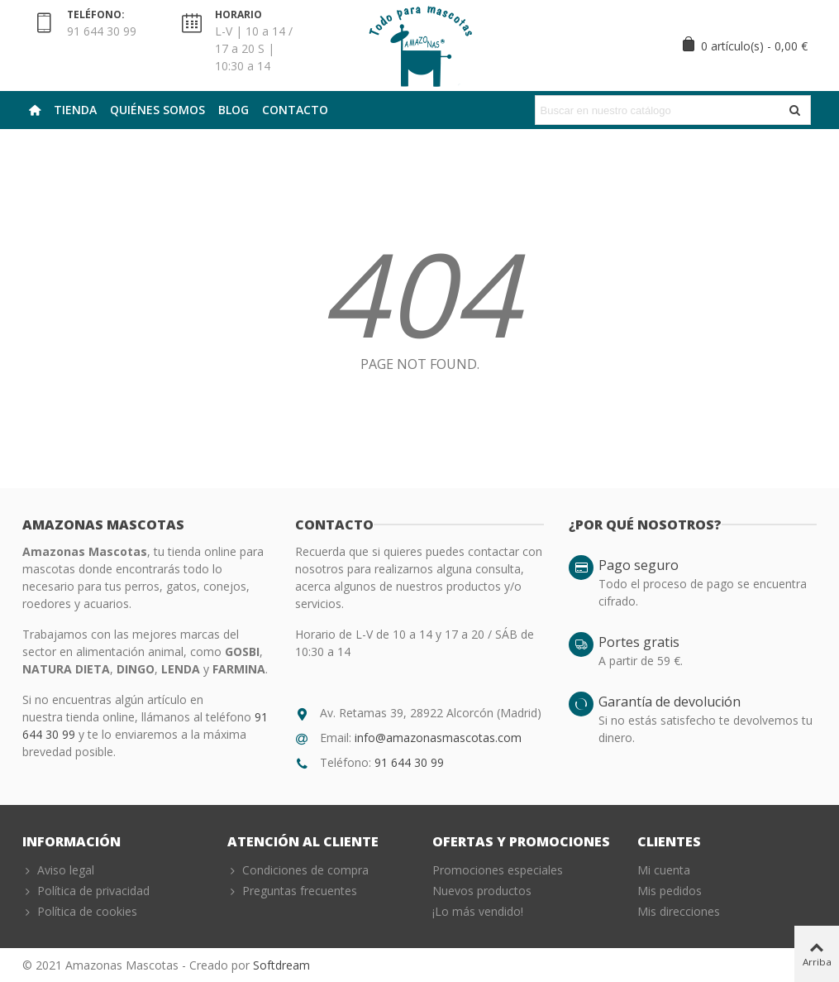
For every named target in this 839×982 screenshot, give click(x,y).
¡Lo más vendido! (477, 911)
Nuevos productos (482, 890)
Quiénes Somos (157, 109)
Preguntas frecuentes (292, 890)
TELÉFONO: (96, 14)
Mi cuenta (663, 870)
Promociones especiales (497, 870)
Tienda (75, 109)
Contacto (295, 109)
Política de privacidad (86, 890)
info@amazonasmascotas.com (438, 737)
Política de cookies (79, 911)
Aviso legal (58, 870)
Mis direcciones (678, 911)
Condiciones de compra (298, 870)
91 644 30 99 (409, 762)
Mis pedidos (669, 890)
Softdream (281, 965)
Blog (233, 109)
